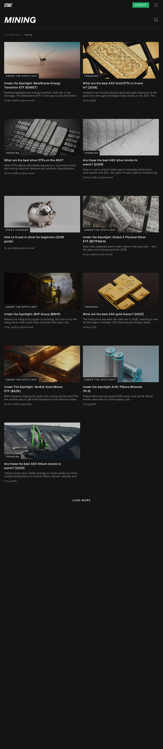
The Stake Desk (12, 35)
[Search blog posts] (156, 20)
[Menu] (156, 5)
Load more (81, 500)
